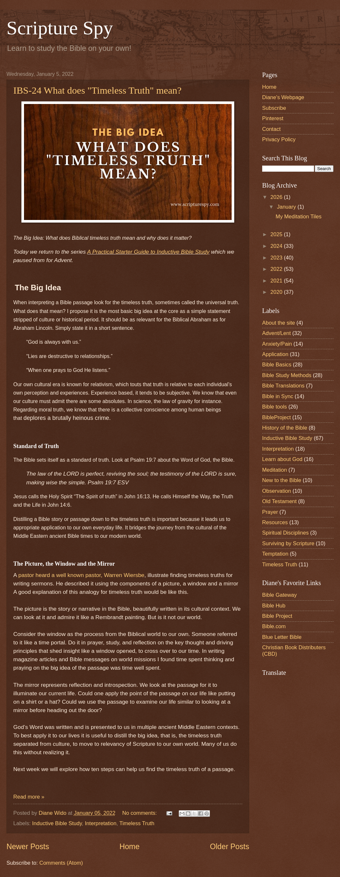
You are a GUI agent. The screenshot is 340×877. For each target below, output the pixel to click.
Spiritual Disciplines (285, 533)
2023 (277, 258)
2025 (277, 234)
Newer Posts (27, 846)
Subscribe (274, 108)
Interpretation (100, 823)
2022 (277, 269)
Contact (271, 129)
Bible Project (277, 616)
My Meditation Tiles (298, 216)
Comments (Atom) (61, 863)
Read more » (28, 797)
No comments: (140, 813)
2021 (277, 281)
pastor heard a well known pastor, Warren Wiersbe (80, 575)
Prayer (270, 512)
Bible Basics (276, 365)
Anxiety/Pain (277, 344)
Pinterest (272, 118)
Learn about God (282, 459)
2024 (277, 246)
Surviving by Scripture (288, 543)
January (287, 207)
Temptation (275, 554)
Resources (275, 522)
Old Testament (279, 501)
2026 (277, 197)
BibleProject (276, 417)
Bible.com (274, 626)
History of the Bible (284, 428)
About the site (278, 323)
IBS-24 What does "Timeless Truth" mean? (97, 90)
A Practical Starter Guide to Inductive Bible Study (148, 251)
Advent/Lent (276, 333)
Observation (276, 491)
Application (275, 354)
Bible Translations (283, 386)
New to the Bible (281, 480)
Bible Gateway (279, 595)
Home (129, 846)
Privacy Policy (279, 139)
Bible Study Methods (286, 375)
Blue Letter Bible (281, 637)
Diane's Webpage (283, 97)
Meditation (274, 470)
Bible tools (274, 407)
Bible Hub (273, 606)
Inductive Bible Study (57, 823)
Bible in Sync (277, 396)
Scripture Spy (59, 28)
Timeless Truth (136, 823)
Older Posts (229, 846)
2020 (277, 292)
